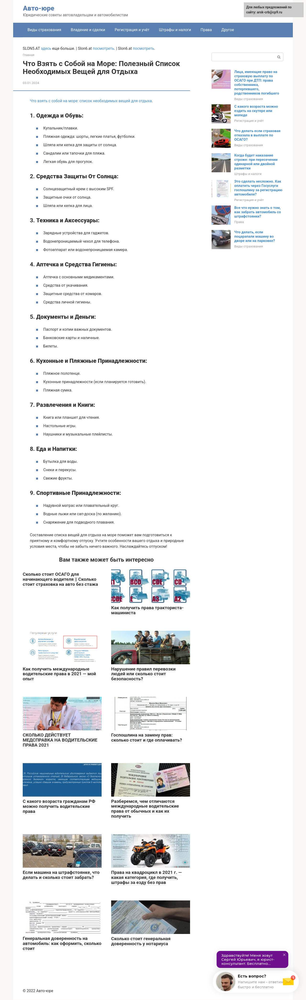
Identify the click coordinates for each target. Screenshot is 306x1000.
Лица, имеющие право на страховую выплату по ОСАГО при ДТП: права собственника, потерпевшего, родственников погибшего (256, 82)
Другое (227, 30)
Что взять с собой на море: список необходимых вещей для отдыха (91, 101)
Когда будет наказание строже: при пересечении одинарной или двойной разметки (256, 161)
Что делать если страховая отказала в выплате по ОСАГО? (257, 135)
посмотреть (103, 48)
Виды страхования (44, 30)
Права (206, 30)
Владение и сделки (88, 30)
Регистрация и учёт (132, 30)
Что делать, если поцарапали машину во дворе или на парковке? (254, 236)
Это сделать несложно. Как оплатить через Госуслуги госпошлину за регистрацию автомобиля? (258, 187)
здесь (46, 48)
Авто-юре (38, 8)
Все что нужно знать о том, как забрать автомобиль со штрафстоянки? (257, 212)
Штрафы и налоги (175, 30)
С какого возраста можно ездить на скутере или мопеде (256, 110)
